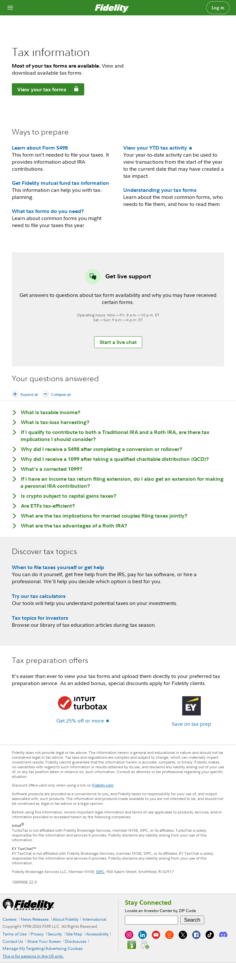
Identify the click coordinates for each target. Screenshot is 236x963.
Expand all (29, 394)
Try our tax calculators (39, 596)
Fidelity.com (103, 785)
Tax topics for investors (40, 618)
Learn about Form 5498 (40, 147)
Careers (10, 919)
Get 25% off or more (80, 720)
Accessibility (97, 933)
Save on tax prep (191, 723)
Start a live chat (118, 342)
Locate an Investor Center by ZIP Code (160, 910)
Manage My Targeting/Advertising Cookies (43, 948)
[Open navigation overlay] (10, 7)
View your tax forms (39, 90)
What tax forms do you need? (48, 211)
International (94, 919)
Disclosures (75, 941)
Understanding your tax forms (160, 190)
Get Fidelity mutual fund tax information (60, 183)
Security (54, 933)
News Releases (35, 919)
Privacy (37, 933)
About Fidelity (65, 919)
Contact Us (13, 941)
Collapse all (61, 394)
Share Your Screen (44, 941)
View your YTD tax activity (155, 147)
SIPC (100, 871)
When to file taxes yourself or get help (58, 567)
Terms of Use (15, 933)
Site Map (74, 933)
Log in (218, 8)
